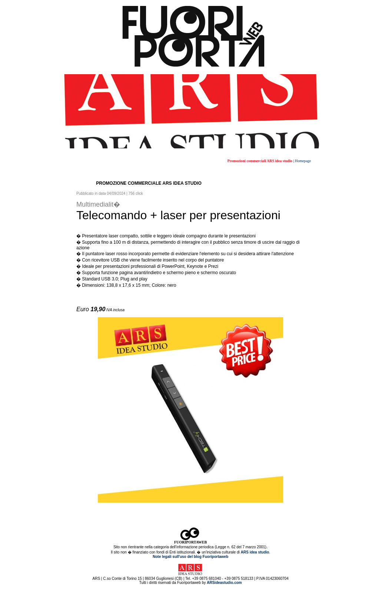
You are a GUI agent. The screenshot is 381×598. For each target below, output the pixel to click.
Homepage (303, 161)
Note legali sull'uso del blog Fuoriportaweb (190, 557)
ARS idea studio (255, 552)
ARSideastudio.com (224, 583)
